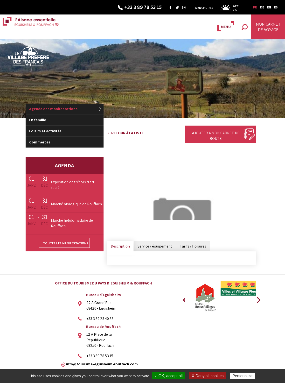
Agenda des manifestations (53, 108)
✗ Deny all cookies (207, 376)
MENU (226, 26)
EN (269, 7)
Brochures (204, 8)
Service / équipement (155, 246)
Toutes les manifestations (65, 243)
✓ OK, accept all (168, 376)
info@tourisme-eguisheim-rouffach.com (102, 363)
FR (255, 7)
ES (276, 7)
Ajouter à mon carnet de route (215, 135)
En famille (37, 119)
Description (120, 246)
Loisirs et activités (45, 131)
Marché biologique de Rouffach (76, 203)
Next (257, 298)
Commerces (39, 142)
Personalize (242, 376)
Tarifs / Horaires (193, 246)
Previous (183, 298)
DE (262, 7)
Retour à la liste (127, 132)
